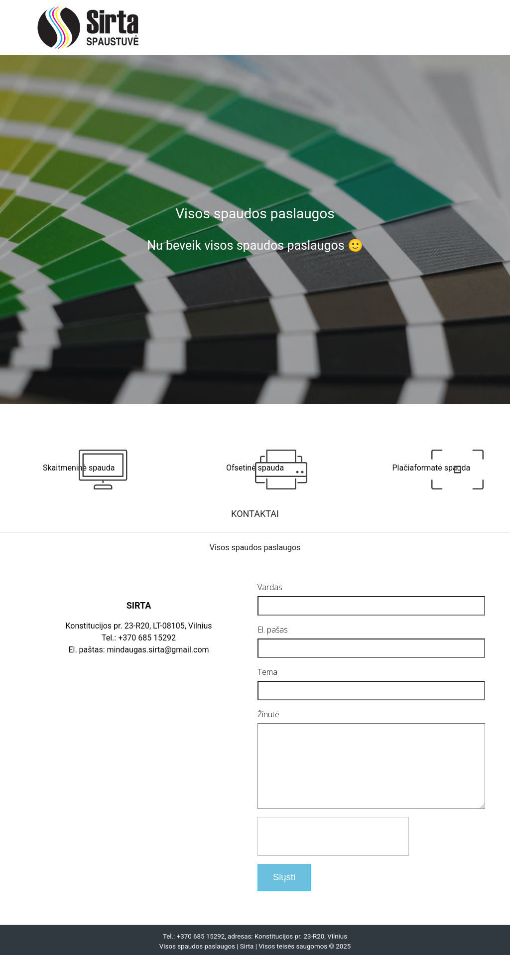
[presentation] (333, 851)
